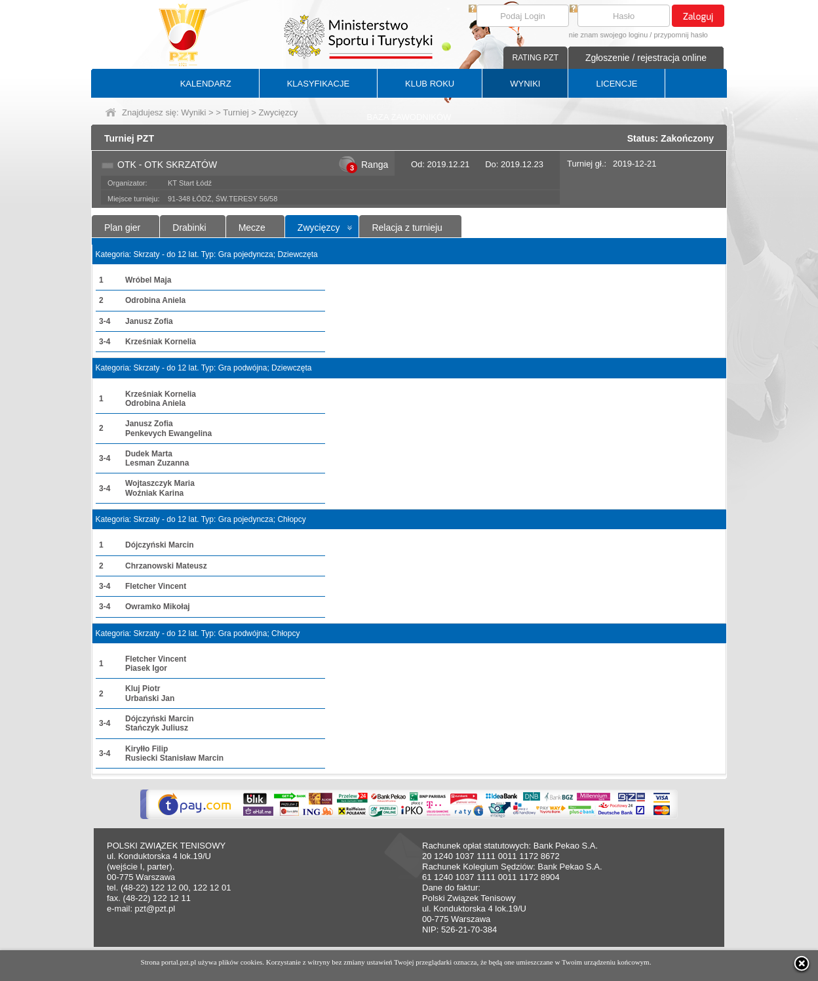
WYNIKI (525, 84)
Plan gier (122, 227)
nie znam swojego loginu (608, 35)
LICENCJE (616, 84)
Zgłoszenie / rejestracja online (646, 57)
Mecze (252, 227)
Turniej (235, 112)
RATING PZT (535, 57)
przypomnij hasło (680, 35)
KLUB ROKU (429, 84)
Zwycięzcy (319, 227)
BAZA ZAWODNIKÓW (409, 117)
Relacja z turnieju (407, 227)
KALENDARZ (205, 84)
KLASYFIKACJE (318, 84)
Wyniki (193, 112)
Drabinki (189, 227)
